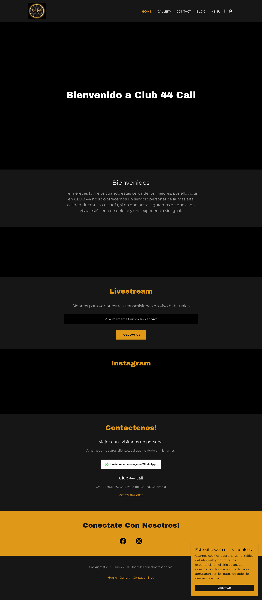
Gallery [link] (164, 11)
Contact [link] (183, 11)
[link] (37, 11)
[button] (230, 11)
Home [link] (147, 11)
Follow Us (131, 334)
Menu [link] (215, 11)
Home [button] (112, 577)
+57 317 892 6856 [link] (130, 495)
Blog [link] (200, 11)
